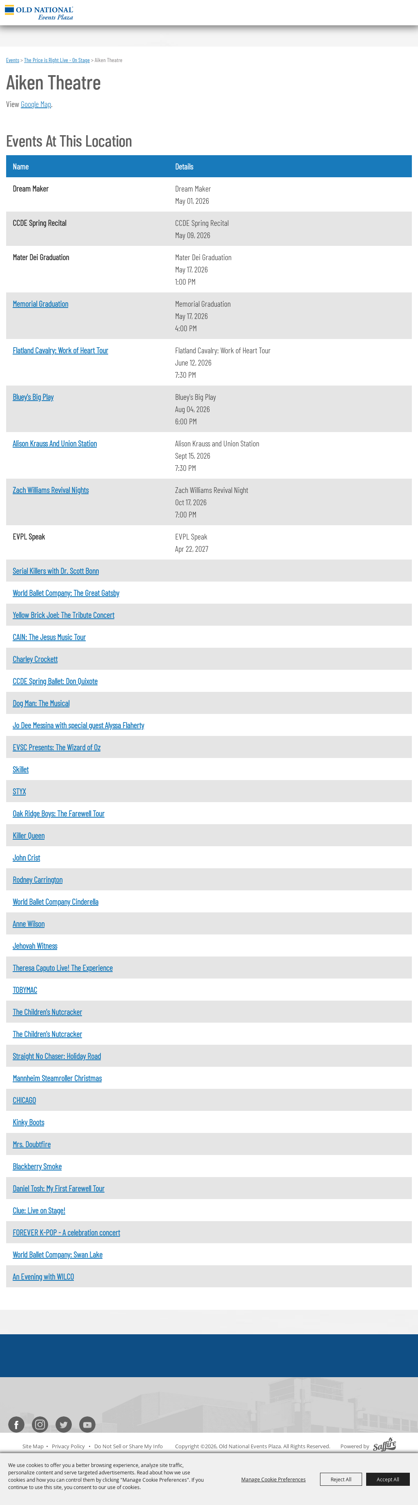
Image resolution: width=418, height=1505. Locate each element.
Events (12, 59)
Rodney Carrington (37, 879)
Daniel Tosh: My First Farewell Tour (58, 1188)
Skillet (21, 769)
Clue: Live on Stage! (39, 1210)
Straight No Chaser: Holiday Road (57, 1056)
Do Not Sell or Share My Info (128, 1446)
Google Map (36, 104)
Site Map (33, 1446)
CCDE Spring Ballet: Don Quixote (55, 681)
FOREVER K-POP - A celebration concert (66, 1232)
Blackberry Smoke (37, 1166)
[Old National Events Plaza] (39, 12)
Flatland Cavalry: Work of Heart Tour (60, 350)
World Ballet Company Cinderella (55, 901)
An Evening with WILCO (43, 1276)
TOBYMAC (25, 989)
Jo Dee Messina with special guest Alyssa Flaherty (78, 725)
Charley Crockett (35, 659)
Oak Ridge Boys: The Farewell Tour (58, 813)
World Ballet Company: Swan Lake (57, 1254)
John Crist (26, 857)
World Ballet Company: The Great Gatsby (66, 593)
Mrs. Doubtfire (32, 1144)
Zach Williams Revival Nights (51, 490)
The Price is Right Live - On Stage (57, 59)
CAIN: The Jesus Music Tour (49, 637)
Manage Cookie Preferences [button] (273, 1479)
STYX (19, 791)
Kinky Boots (28, 1122)
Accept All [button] (388, 1479)
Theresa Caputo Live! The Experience (63, 967)
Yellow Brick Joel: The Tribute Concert (63, 615)
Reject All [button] (341, 1479)
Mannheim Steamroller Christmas (57, 1078)
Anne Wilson (28, 923)
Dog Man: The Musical (41, 703)
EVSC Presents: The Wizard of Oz (56, 747)
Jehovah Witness (35, 945)
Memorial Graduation (40, 303)
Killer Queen (28, 835)
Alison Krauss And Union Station (55, 443)
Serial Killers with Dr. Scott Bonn (56, 570)
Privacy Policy (68, 1446)
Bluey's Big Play (33, 396)
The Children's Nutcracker (47, 1012)
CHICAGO (24, 1100)
